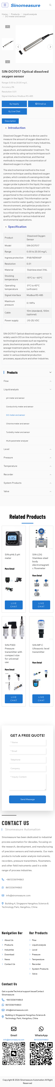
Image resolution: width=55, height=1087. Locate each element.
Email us (40, 103)
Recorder (8, 474)
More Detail (9, 568)
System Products (12, 482)
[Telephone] (27, 760)
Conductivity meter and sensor (19, 406)
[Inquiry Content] (27, 782)
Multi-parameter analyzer (17, 441)
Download (9, 954)
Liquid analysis (11, 389)
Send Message (27, 799)
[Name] (27, 742)
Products (9, 945)
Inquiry (14, 103)
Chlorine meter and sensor (17, 423)
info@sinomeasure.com (18, 895)
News (7, 959)
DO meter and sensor (15, 415)
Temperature (10, 466)
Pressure (8, 457)
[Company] (27, 768)
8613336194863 (14, 887)
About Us (9, 940)
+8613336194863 (15, 879)
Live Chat (14, 111)
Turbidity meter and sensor (18, 432)
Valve (6, 491)
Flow (6, 381)
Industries (9, 949)
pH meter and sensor (15, 398)
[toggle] (5, 5)
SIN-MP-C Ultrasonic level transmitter (40, 648)
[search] (50, 5)
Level (6, 449)
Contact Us (10, 964)
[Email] (27, 751)
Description (10, 121)
